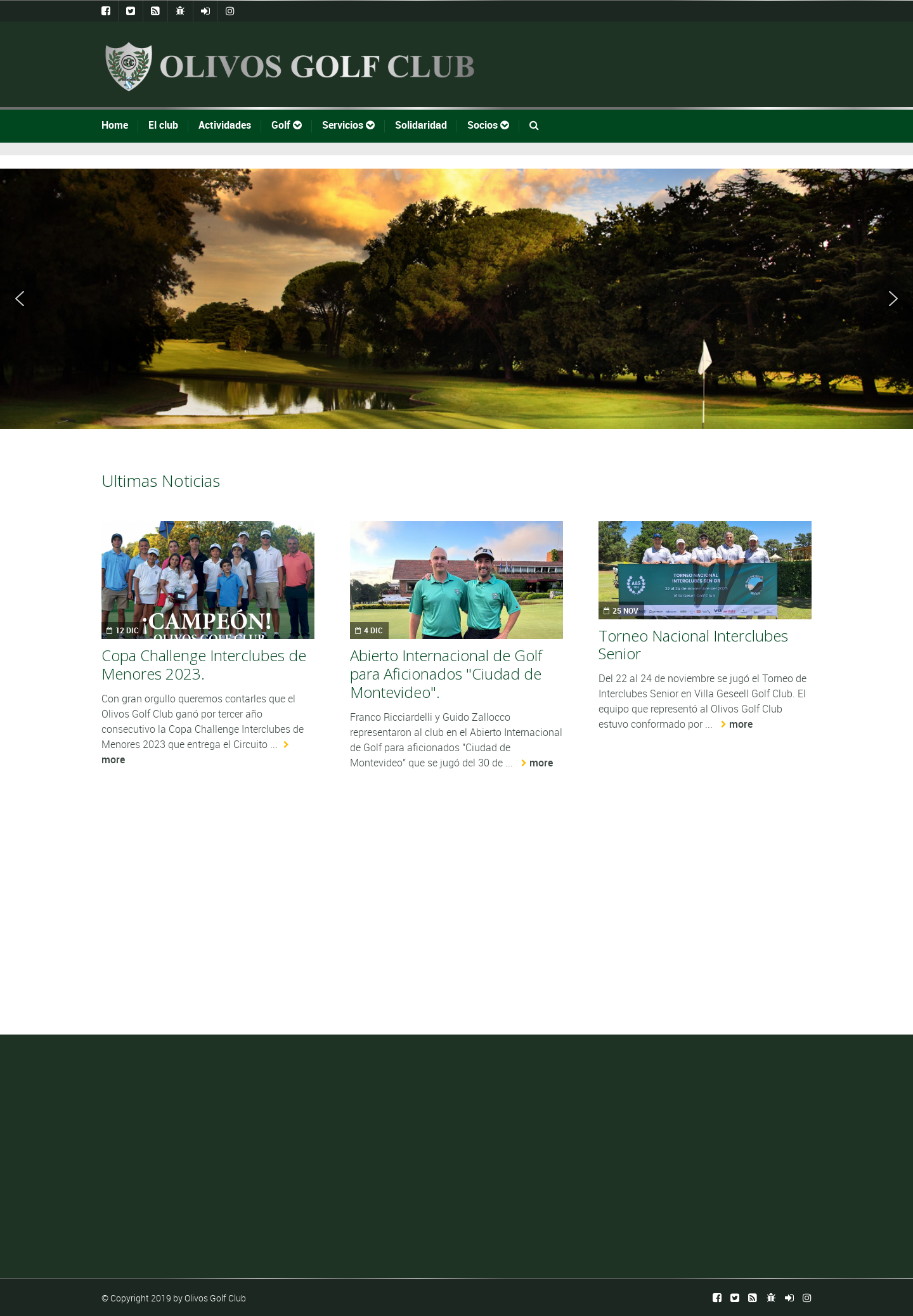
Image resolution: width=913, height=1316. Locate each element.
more (541, 763)
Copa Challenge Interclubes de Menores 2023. (203, 664)
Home (114, 125)
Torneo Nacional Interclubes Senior (693, 644)
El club (163, 125)
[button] (20, 298)
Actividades (224, 125)
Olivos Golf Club (215, 1298)
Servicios (348, 125)
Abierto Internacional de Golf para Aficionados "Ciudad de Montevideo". (446, 673)
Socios (488, 125)
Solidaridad (421, 125)
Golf (286, 125)
